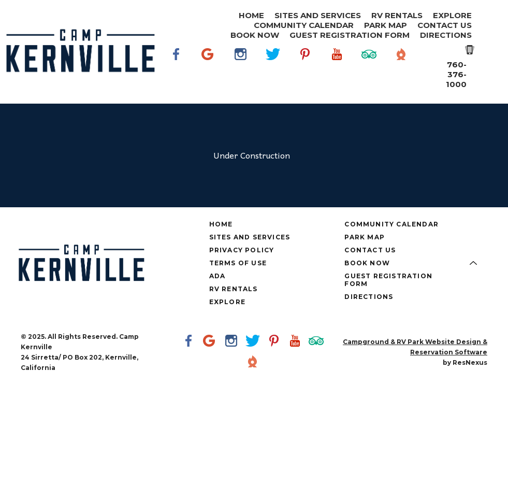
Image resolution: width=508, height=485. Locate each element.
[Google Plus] (209, 69)
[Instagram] (241, 69)
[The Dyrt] (401, 69)
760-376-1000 (456, 74)
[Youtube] (337, 69)
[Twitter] (273, 69)
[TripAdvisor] (369, 69)
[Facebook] (177, 69)
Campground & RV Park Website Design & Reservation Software (415, 347)
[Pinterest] (305, 69)
